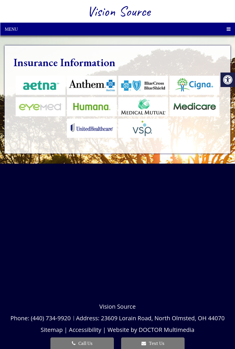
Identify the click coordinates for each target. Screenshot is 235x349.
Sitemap (52, 330)
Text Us (152, 343)
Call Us (82, 343)
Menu (11, 29)
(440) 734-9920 (51, 318)
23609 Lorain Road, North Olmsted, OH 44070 (163, 318)
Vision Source (118, 11)
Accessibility (85, 330)
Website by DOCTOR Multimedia (151, 330)
